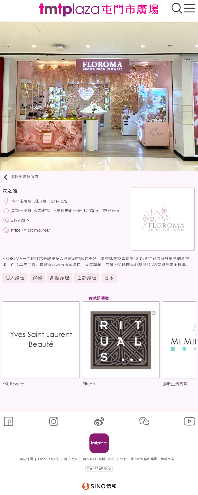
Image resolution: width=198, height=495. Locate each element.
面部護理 (86, 278)
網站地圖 (26, 459)
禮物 (37, 278)
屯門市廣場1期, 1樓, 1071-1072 (39, 201)
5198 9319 (20, 220)
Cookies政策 (48, 459)
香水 (109, 278)
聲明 (123, 459)
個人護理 (15, 278)
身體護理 (59, 278)
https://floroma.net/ (30, 230)
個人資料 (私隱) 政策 (99, 459)
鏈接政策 (70, 459)
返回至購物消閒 (20, 177)
